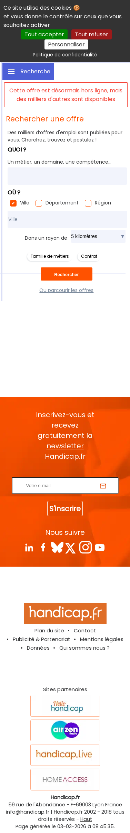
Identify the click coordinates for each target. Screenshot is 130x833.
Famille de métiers (50, 256)
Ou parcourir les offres (66, 290)
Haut (86, 819)
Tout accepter (44, 34)
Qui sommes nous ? (84, 647)
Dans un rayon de (46, 238)
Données (38, 647)
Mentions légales (101, 639)
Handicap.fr (68, 811)
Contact (85, 630)
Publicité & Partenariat (41, 639)
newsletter (65, 446)
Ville (24, 202)
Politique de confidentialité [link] (65, 54)
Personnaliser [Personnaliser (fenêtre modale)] (66, 44)
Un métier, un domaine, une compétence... (59, 161)
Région (103, 202)
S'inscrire (65, 509)
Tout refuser (91, 34)
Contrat (89, 256)
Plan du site (49, 630)
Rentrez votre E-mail (67, 473)
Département (62, 202)
